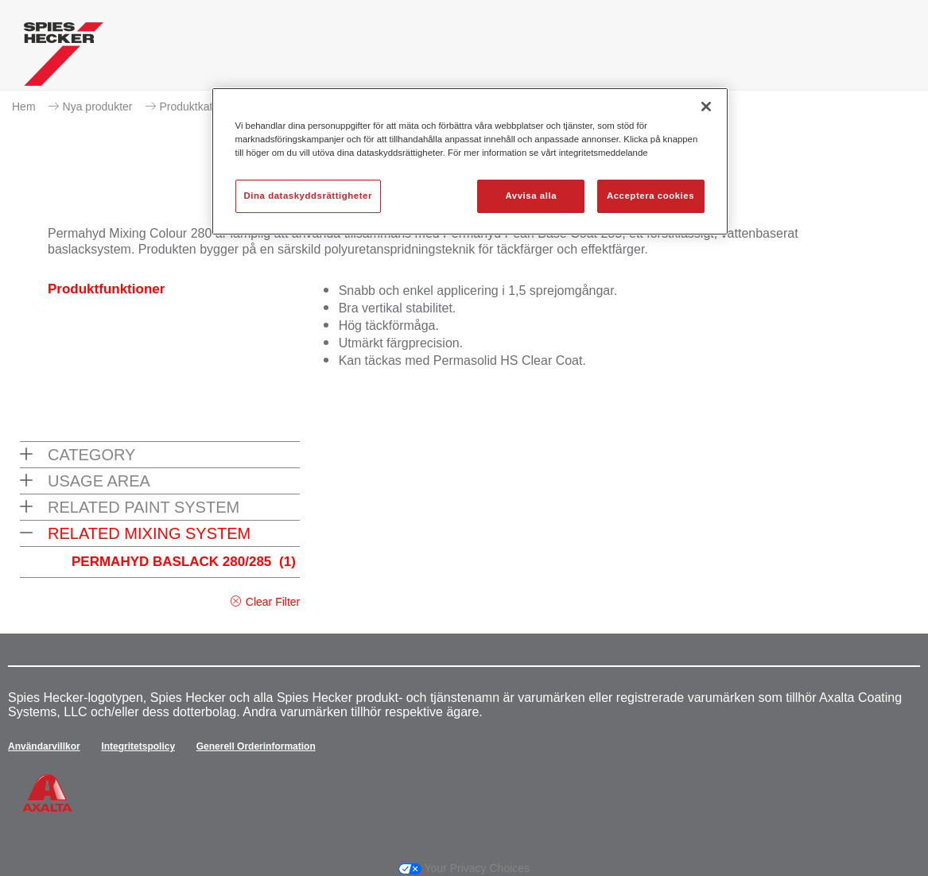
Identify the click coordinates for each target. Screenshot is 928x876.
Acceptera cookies (650, 195)
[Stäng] (706, 106)
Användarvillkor (44, 746)
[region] (470, 161)
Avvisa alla (531, 195)
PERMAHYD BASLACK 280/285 (184, 561)
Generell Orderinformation (256, 746)
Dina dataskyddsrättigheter (308, 195)
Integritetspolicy (138, 746)
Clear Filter (273, 601)
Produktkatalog (197, 106)
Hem (24, 106)
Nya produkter (98, 106)
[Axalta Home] (63, 58)
